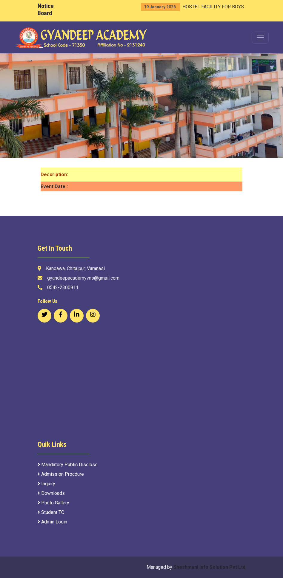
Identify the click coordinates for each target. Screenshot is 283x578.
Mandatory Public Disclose (68, 464)
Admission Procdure (61, 474)
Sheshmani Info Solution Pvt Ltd (209, 567)
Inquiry (46, 483)
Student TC (51, 512)
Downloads (51, 493)
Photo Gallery (53, 503)
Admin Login (52, 522)
